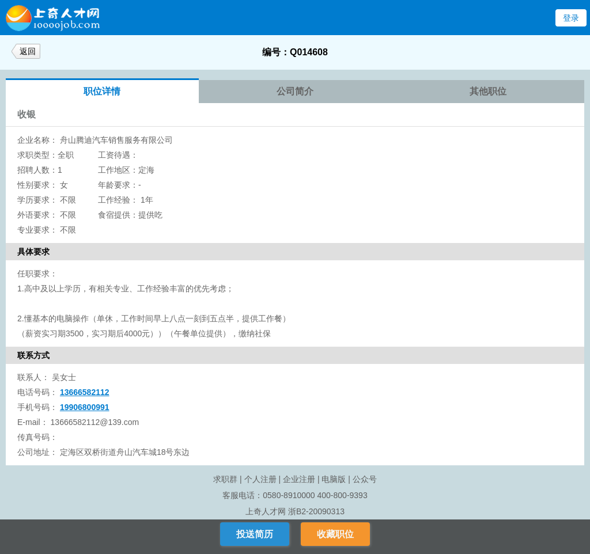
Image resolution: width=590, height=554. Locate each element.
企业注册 (299, 479)
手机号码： (37, 407)
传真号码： (37, 437)
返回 (28, 51)
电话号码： (37, 392)
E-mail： (32, 422)
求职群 (225, 479)
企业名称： (37, 140)
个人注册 (260, 479)
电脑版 (334, 479)
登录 (571, 17)
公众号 (365, 479)
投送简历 (254, 534)
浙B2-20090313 (316, 511)
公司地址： (37, 452)
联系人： (33, 377)
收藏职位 (335, 534)
